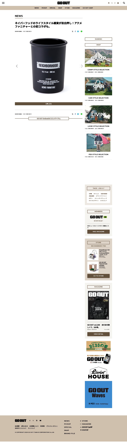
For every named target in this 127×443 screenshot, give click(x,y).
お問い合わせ (24, 427)
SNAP (60, 9)
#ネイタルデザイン (94, 202)
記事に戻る (48, 105)
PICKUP (42, 9)
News (33, 9)
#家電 (90, 195)
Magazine (77, 9)
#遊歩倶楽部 (104, 195)
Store (68, 9)
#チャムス (96, 195)
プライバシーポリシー (52, 427)
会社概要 (17, 427)
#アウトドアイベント (101, 197)
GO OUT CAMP (91, 9)
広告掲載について (34, 427)
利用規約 (42, 427)
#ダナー (91, 199)
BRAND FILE (69, 435)
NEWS (67, 422)
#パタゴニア (103, 202)
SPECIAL (51, 9)
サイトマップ (31, 429)
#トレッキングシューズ (101, 199)
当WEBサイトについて (20, 429)
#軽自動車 (91, 197)
